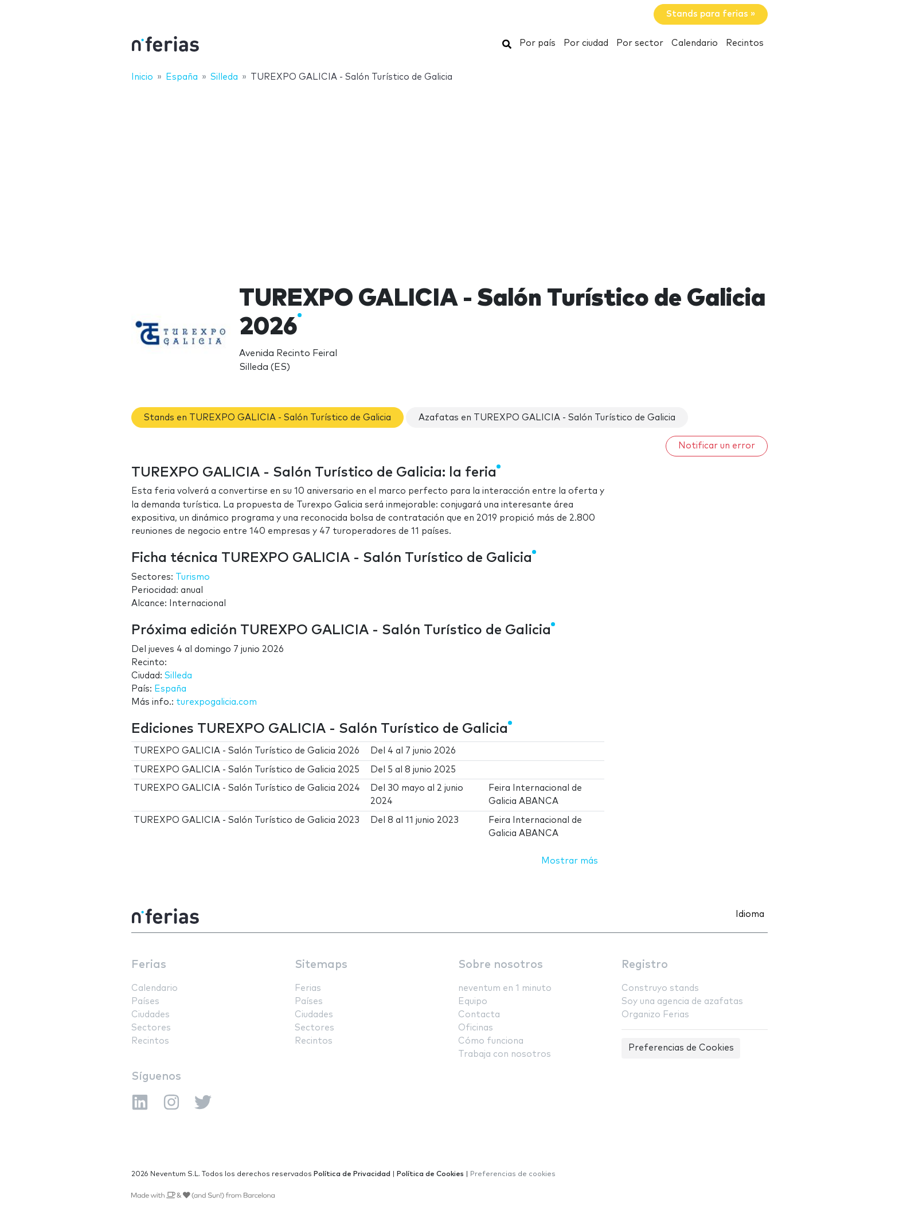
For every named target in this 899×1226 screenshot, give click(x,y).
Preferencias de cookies (513, 1174)
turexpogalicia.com (216, 702)
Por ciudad (586, 43)
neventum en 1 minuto (505, 988)
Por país (537, 43)
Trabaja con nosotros (504, 1054)
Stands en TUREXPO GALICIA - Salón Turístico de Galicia (267, 417)
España (170, 689)
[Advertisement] (449, 176)
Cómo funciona (490, 1041)
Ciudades (150, 1014)
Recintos (745, 43)
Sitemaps (321, 964)
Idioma (750, 914)
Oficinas (475, 1028)
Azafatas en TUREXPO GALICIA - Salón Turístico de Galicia (547, 417)
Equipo (472, 1001)
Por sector (639, 43)
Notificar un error (716, 446)
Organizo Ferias (655, 1014)
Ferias (148, 964)
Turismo (192, 577)
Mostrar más (569, 861)
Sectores (151, 1028)
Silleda (178, 675)
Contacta (479, 1014)
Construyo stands (660, 988)
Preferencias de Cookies (681, 1048)
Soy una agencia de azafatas (682, 1001)
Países (145, 1001)
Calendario (694, 43)
